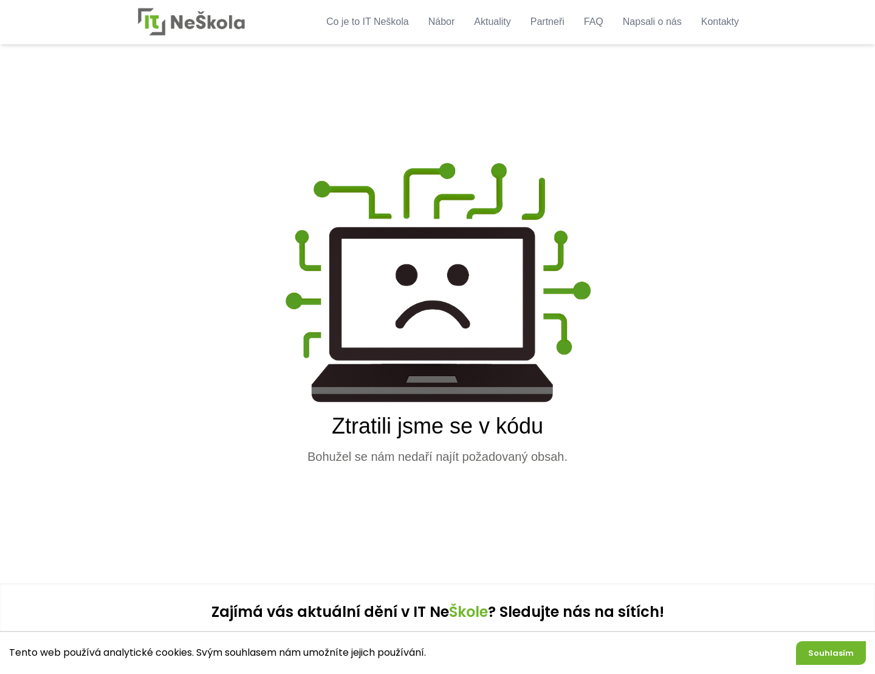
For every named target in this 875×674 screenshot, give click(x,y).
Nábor (441, 21)
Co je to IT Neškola (367, 21)
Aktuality (492, 21)
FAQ (593, 21)
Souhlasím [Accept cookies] (831, 653)
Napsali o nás (652, 21)
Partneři (547, 21)
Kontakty (720, 21)
